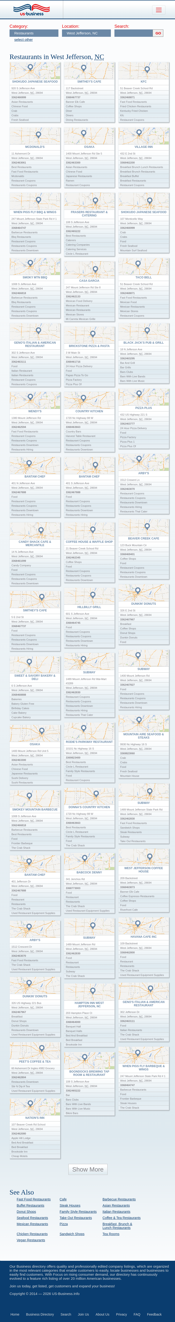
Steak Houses (70, 1205)
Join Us (83, 1314)
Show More (88, 1169)
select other (23, 40)
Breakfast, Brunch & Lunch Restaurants (117, 1226)
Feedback (154, 1314)
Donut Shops (26, 1212)
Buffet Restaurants (30, 1205)
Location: (70, 26)
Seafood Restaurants (32, 1218)
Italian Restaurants (116, 1212)
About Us (102, 1314)
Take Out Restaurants (76, 1218)
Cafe (63, 1199)
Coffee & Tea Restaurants (122, 1218)
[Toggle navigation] (158, 10)
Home (14, 1314)
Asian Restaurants (116, 1205)
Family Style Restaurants (78, 1212)
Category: (19, 26)
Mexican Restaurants (32, 1224)
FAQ (137, 1314)
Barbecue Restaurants (119, 1199)
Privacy (121, 1314)
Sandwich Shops (72, 1234)
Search (66, 1314)
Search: (121, 26)
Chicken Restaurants (32, 1234)
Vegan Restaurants (31, 1240)
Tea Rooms (111, 1234)
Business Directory (40, 1314)
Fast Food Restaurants (34, 1199)
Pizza (64, 1224)
